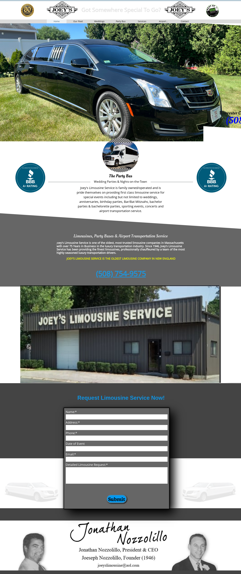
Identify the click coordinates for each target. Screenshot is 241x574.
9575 (71, 120)
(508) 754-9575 (121, 274)
